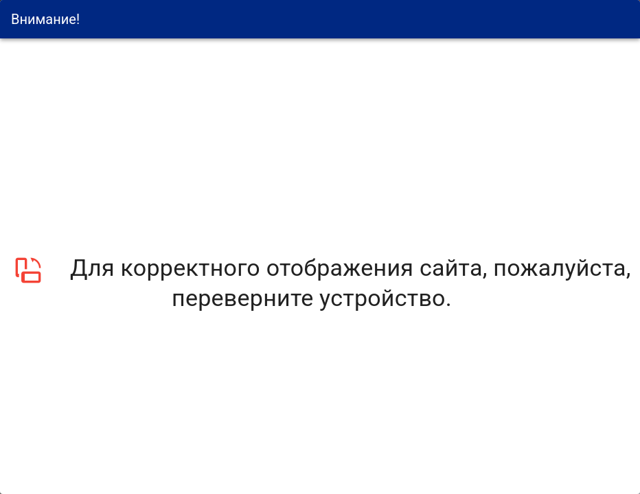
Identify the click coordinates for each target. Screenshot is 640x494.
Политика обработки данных (597, 354)
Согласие (290, 253)
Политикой (358, 238)
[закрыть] (633, 355)
